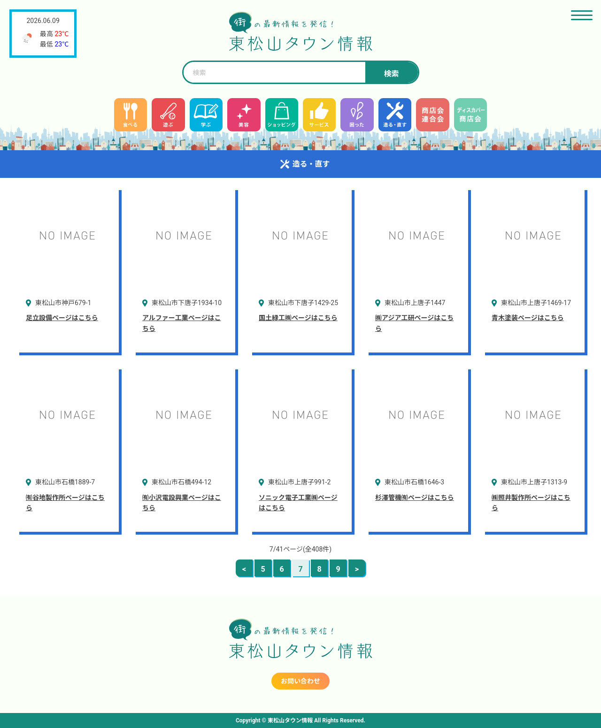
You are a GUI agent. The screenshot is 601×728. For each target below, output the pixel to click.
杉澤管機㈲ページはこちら (414, 497)
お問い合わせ (300, 681)
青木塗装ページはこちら (528, 318)
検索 (391, 73)
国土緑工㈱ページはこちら (298, 318)
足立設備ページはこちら (62, 318)
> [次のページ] (357, 569)
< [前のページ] (244, 569)
